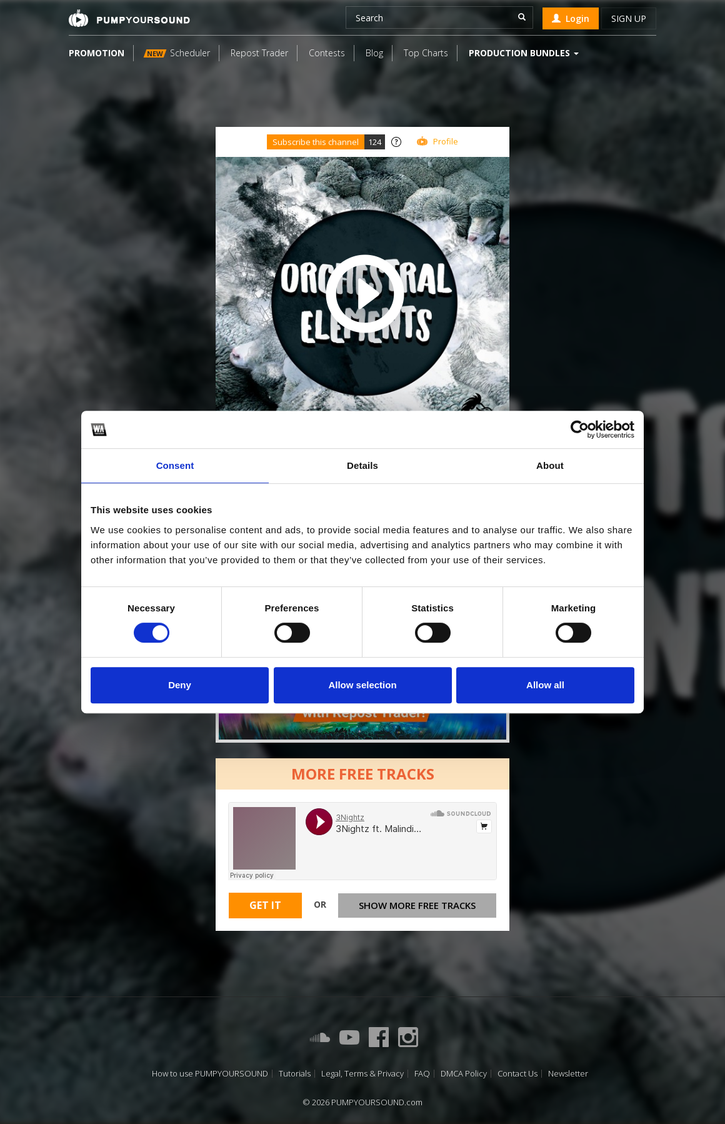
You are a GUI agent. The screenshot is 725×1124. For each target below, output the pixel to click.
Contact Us (518, 1074)
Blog (374, 53)
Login (570, 18)
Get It (265, 905)
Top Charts (426, 53)
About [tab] (550, 465)
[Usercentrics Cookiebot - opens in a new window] (579, 429)
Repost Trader (259, 53)
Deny (179, 685)
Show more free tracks (417, 905)
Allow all (545, 685)
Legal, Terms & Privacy (362, 1074)
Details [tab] (362, 465)
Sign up (628, 18)
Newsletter (568, 1074)
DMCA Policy (464, 1074)
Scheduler (177, 53)
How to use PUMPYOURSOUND (210, 1074)
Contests (327, 53)
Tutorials (295, 1074)
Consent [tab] (175, 465)
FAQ (422, 1074)
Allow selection (362, 685)
